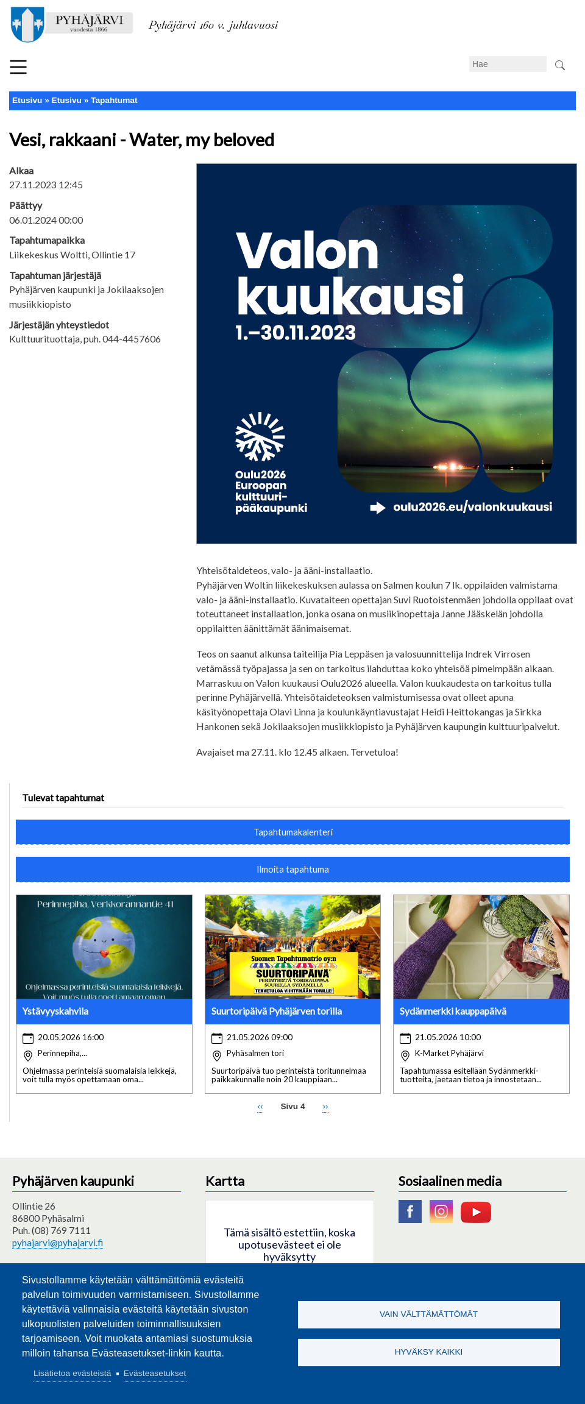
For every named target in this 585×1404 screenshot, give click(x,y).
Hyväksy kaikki (429, 1353)
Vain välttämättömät (429, 1313)
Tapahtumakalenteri (293, 831)
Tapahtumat (114, 100)
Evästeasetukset (155, 1373)
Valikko (18, 67)
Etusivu (27, 100)
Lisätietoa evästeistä (72, 1373)
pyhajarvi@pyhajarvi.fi (57, 1242)
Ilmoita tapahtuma (293, 868)
